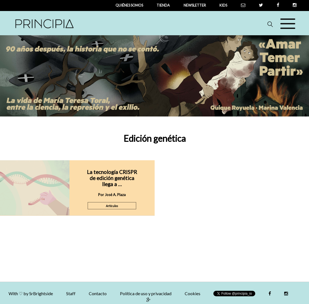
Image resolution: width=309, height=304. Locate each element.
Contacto (98, 293)
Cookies (192, 293)
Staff (71, 293)
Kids (223, 5)
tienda (163, 5)
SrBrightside (41, 293)
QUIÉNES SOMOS (129, 5)
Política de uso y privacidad (145, 293)
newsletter (195, 5)
